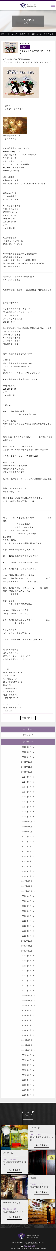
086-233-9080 (9, 1215)
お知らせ (28, 741)
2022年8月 (28, 907)
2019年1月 (28, 1101)
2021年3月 (28, 987)
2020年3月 (28, 1031)
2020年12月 (28, 1002)
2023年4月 (28, 867)
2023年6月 (28, 858)
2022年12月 (28, 887)
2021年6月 (28, 972)
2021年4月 (28, 982)
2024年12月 (28, 768)
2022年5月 (28, 922)
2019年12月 (28, 1046)
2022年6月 (28, 917)
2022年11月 (28, 892)
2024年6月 (28, 798)
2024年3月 (28, 813)
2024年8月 (28, 788)
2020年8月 (28, 1022)
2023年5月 (28, 863)
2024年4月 (28, 808)
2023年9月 (28, 843)
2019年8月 (28, 1066)
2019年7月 (28, 1071)
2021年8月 (28, 967)
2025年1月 (28, 763)
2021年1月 (28, 997)
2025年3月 (28, 753)
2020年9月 (28, 1017)
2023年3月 (28, 872)
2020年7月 (28, 1026)
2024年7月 (28, 793)
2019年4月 (28, 1086)
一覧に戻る (28, 718)
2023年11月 (28, 833)
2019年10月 (28, 1056)
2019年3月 (28, 1091)
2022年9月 (28, 902)
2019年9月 (28, 1061)
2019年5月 (28, 1081)
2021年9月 (28, 962)
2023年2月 (28, 877)
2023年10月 (28, 838)
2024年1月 (28, 823)
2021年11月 (28, 952)
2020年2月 (28, 1036)
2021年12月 (28, 947)
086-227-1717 (36, 1190)
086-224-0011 (36, 1141)
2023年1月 (28, 882)
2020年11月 (28, 1007)
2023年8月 (28, 848)
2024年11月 (28, 773)
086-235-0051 (9, 1166)
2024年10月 (28, 778)
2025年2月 (28, 758)
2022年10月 (28, 897)
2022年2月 (28, 937)
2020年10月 (28, 1012)
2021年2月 (28, 992)
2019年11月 (28, 1051)
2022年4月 (28, 927)
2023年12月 (28, 828)
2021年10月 (28, 957)
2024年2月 (28, 818)
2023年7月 (28, 853)
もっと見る (41, 1151)
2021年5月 (28, 977)
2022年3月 (28, 932)
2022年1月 (28, 942)
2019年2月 (28, 1096)
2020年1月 (28, 1041)
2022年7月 (28, 912)
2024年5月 (28, 803)
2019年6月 (28, 1076)
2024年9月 (28, 783)
